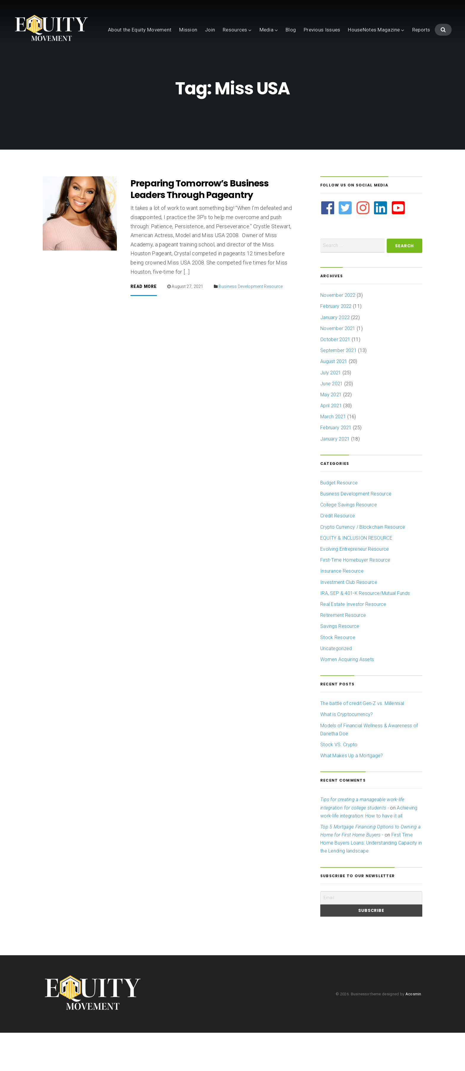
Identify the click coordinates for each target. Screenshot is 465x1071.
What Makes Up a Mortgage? (351, 794)
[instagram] (364, 246)
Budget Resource (339, 521)
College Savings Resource (348, 543)
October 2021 (335, 378)
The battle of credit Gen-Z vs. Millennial (362, 741)
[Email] (371, 936)
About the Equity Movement (45, 58)
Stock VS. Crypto (339, 783)
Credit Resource (337, 554)
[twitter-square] (346, 246)
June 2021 (331, 422)
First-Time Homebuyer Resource (355, 598)
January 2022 (335, 356)
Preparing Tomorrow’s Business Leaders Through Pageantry (199, 228)
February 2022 (336, 344)
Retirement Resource (343, 653)
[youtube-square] (398, 246)
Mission (94, 58)
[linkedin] (381, 246)
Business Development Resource (251, 324)
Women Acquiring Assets (347, 698)
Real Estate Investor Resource (353, 642)
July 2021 (330, 411)
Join (115, 58)
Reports (327, 58)
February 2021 (336, 466)
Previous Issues (227, 58)
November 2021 (338, 367)
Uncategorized (336, 687)
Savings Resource (339, 664)
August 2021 (333, 400)
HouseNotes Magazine (279, 58)
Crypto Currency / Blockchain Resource (362, 565)
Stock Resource (337, 676)
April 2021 (331, 444)
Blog (196, 58)
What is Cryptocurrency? (346, 752)
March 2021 (333, 455)
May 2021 (331, 433)
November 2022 (338, 333)
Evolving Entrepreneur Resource (354, 587)
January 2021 (335, 477)
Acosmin (413, 1032)
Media (172, 58)
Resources (140, 58)
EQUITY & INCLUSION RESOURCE (356, 576)
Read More (143, 325)
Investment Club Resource (348, 620)
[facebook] (328, 246)
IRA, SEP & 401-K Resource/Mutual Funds (365, 631)
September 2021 (338, 389)
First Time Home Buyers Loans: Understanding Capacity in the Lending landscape (371, 881)
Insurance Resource (342, 609)
